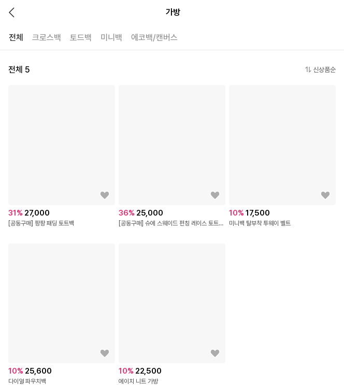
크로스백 (46, 37)
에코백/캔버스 (154, 37)
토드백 (81, 37)
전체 (16, 37)
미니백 (111, 37)
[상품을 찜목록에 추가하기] (104, 195)
